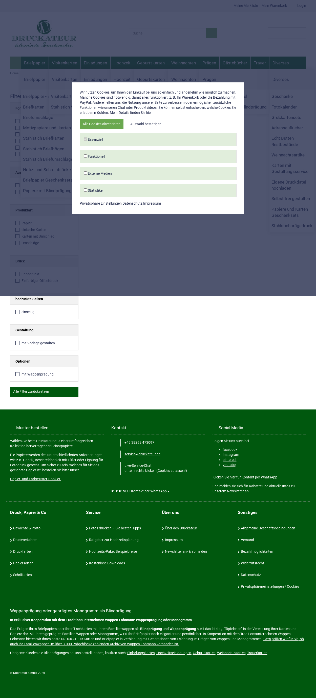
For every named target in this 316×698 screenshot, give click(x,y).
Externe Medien (158, 375)
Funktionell (158, 358)
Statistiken (158, 392)
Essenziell (158, 341)
